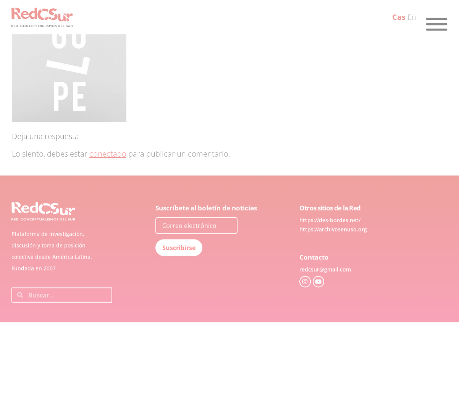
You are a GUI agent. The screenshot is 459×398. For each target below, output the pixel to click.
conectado (107, 154)
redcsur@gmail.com (325, 281)
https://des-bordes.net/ (329, 232)
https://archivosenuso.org (333, 241)
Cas (399, 17)
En (411, 17)
